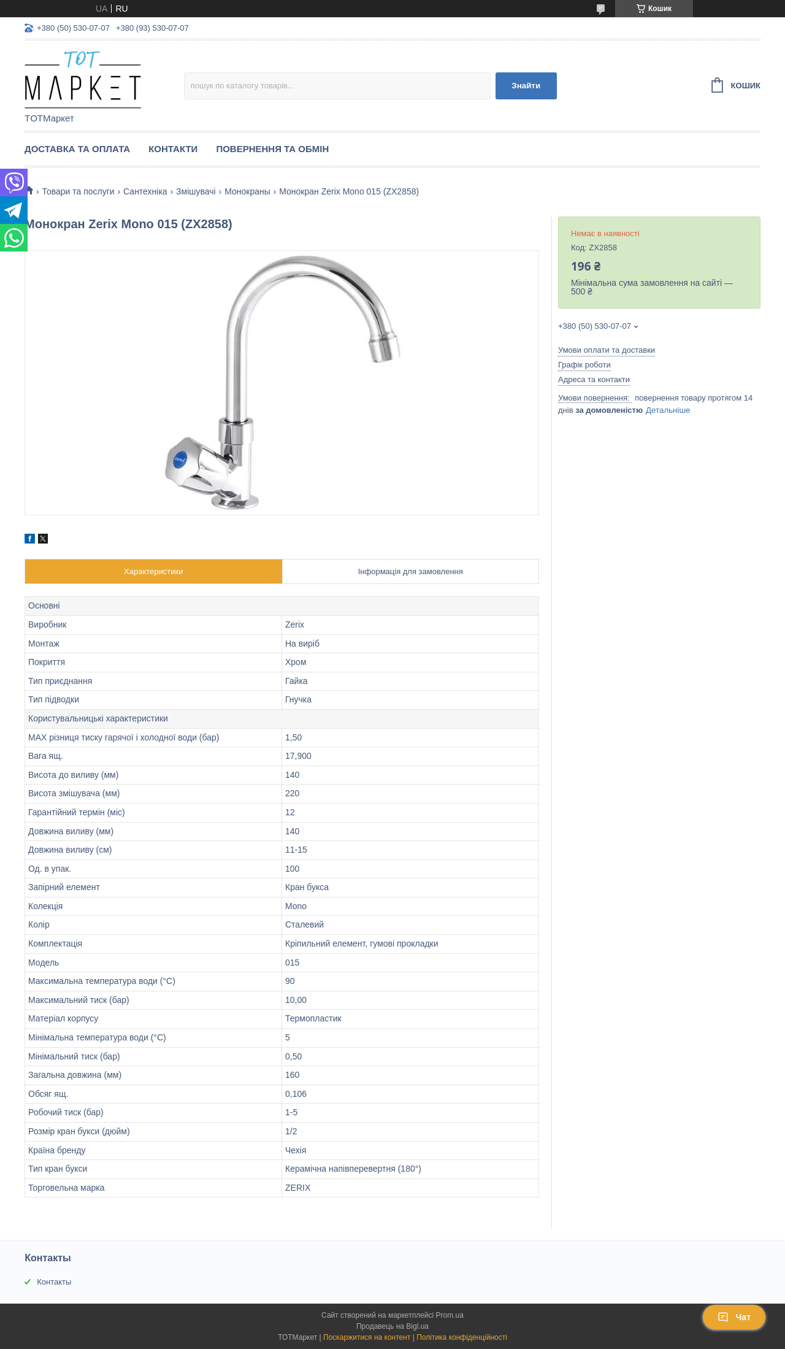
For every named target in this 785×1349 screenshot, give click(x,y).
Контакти (172, 148)
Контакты (54, 1281)
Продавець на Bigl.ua (392, 1326)
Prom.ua (450, 1315)
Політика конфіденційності (461, 1337)
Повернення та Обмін (272, 148)
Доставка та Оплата (77, 148)
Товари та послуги (78, 191)
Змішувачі (196, 191)
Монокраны (247, 191)
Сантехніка (145, 191)
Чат (734, 1317)
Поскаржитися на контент (366, 1337)
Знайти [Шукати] (525, 85)
